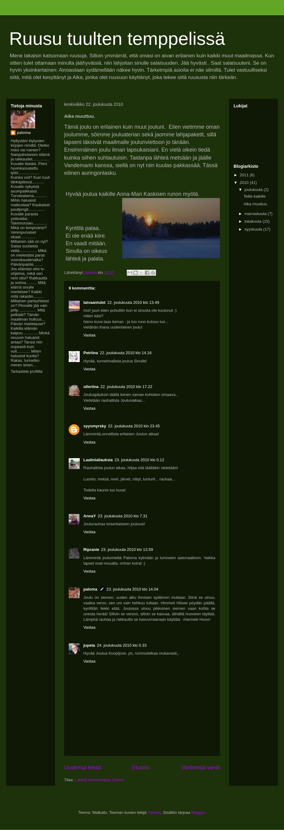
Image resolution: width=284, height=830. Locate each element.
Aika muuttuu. (255, 204)
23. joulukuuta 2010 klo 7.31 (122, 516)
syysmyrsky (94, 426)
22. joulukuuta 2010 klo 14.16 (126, 352)
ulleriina (91, 386)
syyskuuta (254, 229)
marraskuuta (256, 213)
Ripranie (91, 549)
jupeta (89, 645)
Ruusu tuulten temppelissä (117, 38)
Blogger (198, 812)
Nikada (154, 812)
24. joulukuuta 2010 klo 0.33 (122, 645)
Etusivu (141, 767)
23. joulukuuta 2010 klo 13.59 (127, 549)
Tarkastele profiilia (26, 371)
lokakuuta (254, 221)
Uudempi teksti (82, 767)
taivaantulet (94, 302)
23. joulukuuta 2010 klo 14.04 (132, 589)
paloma (90, 589)
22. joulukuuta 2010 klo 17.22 (126, 386)
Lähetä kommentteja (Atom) (99, 780)
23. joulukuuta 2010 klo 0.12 (139, 460)
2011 (245, 175)
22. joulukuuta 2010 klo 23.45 (134, 426)
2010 (245, 182)
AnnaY (89, 516)
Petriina (90, 352)
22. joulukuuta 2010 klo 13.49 (133, 302)
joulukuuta (254, 189)
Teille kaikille (254, 196)
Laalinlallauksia (98, 460)
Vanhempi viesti (200, 767)
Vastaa (89, 335)
